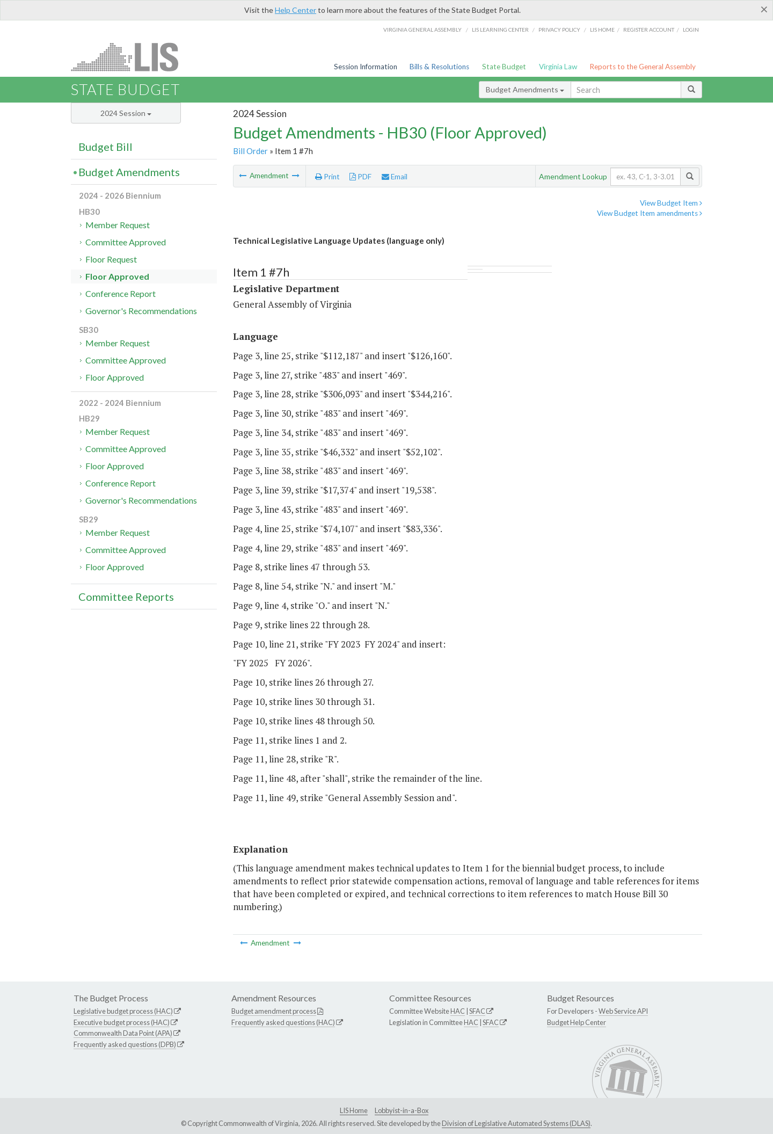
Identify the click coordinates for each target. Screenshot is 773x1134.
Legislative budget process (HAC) (123, 1011)
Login (691, 29)
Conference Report (120, 293)
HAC (457, 1011)
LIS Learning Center (500, 29)
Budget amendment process (273, 1011)
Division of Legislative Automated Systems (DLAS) (516, 1123)
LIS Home (354, 1110)
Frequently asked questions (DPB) (125, 1044)
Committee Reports (126, 596)
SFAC (477, 1011)
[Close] (764, 9)
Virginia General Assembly (422, 29)
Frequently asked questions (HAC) (283, 1022)
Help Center (295, 9)
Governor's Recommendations (141, 311)
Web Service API (623, 1011)
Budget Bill (105, 146)
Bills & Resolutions (439, 66)
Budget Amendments (525, 89)
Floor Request (111, 259)
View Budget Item (671, 203)
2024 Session (125, 113)
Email (394, 176)
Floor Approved (117, 276)
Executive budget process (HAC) (122, 1022)
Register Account (648, 29)
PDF (360, 176)
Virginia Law (558, 66)
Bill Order (250, 151)
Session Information (365, 66)
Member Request (117, 225)
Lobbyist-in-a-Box (401, 1110)
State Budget (504, 66)
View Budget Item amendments (649, 213)
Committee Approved (125, 242)
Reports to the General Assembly (642, 66)
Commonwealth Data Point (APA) (123, 1033)
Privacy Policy (559, 29)
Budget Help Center (576, 1022)
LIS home (602, 29)
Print (327, 176)
